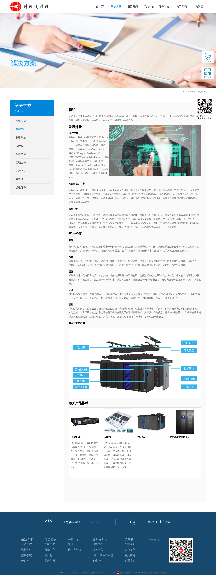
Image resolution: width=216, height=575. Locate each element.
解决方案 (191, 91)
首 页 (100, 6)
